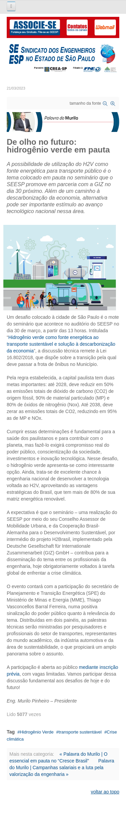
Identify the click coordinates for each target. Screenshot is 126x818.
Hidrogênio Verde (36, 732)
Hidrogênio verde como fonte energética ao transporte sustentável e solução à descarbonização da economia (61, 344)
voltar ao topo (105, 791)
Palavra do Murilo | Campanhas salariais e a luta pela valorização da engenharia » (61, 767)
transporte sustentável (80, 732)
